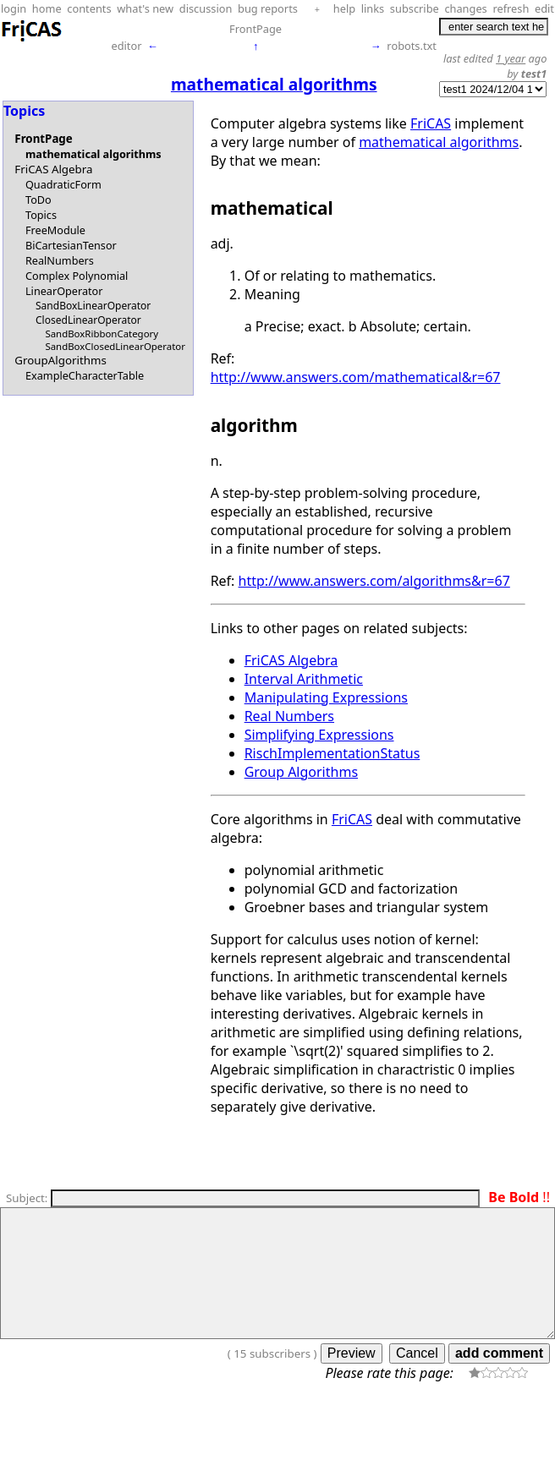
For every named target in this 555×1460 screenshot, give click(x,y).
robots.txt (412, 45)
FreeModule (55, 230)
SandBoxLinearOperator (93, 305)
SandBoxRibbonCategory (101, 333)
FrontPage (255, 28)
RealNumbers (59, 260)
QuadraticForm (63, 184)
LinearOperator (64, 290)
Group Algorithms (301, 772)
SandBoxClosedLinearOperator (115, 346)
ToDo (38, 199)
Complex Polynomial (76, 275)
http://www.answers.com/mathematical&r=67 (356, 377)
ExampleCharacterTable (84, 375)
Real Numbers (289, 716)
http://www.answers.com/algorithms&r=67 (374, 580)
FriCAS (430, 123)
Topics (41, 214)
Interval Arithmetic (304, 679)
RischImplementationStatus (332, 753)
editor (126, 45)
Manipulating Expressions (326, 697)
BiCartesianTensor (71, 245)
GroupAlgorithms (60, 360)
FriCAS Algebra (53, 169)
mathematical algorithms (93, 153)
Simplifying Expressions (319, 734)
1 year (510, 58)
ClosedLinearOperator (88, 320)
